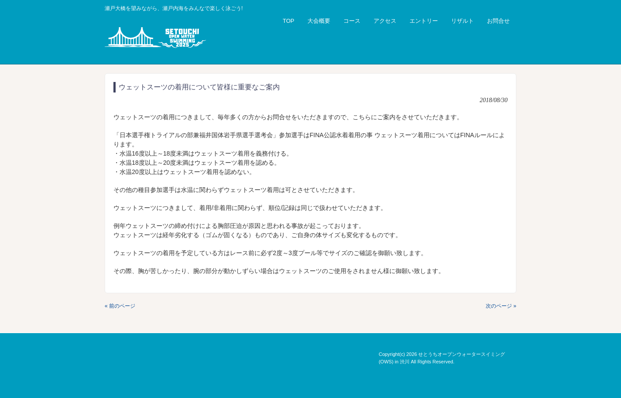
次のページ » (501, 306)
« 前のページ (120, 306)
